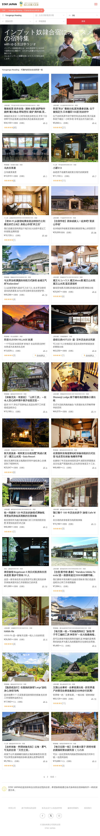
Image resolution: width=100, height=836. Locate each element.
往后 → (53, 777)
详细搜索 (42, 21)
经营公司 (12, 808)
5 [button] (46, 160)
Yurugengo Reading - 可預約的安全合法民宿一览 (25, 10)
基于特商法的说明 (28, 808)
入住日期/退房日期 (46, 15)
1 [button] (39, 101)
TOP (3, 10)
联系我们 (88, 808)
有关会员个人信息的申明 (52, 808)
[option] (25, 88)
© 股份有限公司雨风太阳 (50, 825)
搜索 (83, 21)
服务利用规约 (73, 808)
